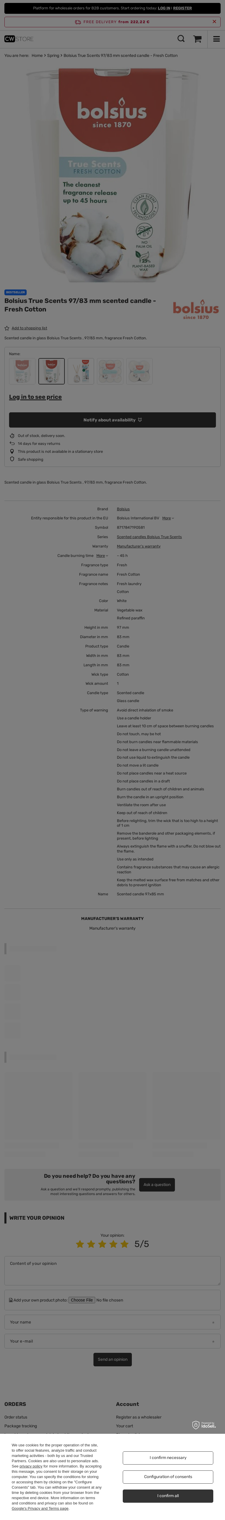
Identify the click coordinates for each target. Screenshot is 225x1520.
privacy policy (31, 1466)
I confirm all (168, 1495)
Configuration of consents (168, 1476)
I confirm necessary (168, 1457)
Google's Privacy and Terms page (40, 1508)
